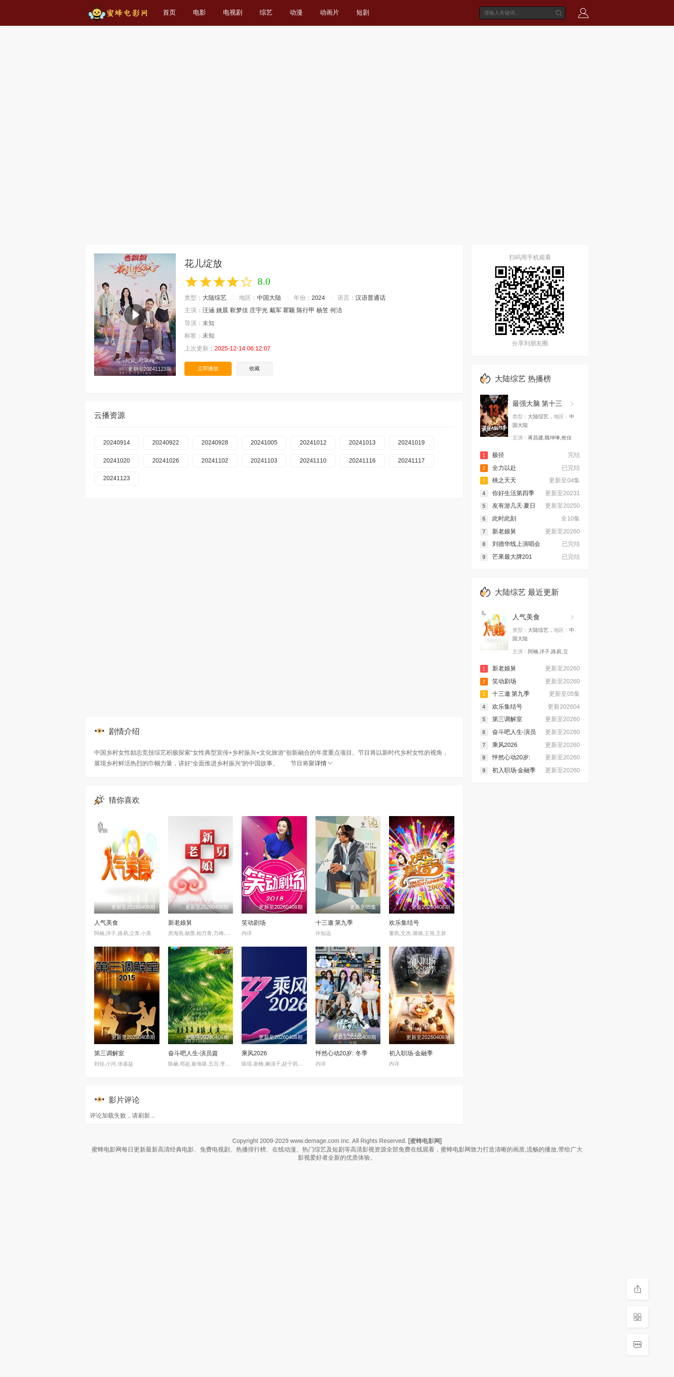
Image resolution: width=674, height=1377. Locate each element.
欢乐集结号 (404, 922)
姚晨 (222, 310)
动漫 (296, 12)
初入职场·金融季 (411, 1053)
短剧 (362, 12)
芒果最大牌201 (506, 556)
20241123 (116, 478)
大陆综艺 (214, 297)
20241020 (116, 460)
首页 (169, 12)
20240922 (165, 442)
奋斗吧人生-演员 (508, 731)
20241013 (362, 442)
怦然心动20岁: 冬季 (342, 1053)
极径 (492, 454)
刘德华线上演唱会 (510, 543)
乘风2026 (254, 1053)
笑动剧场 (254, 922)
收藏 (254, 369)
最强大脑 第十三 (537, 403)
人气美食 (106, 922)
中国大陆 (269, 297)
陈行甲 (306, 310)
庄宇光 (259, 310)
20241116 (362, 460)
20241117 (411, 460)
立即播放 (208, 369)
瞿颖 (289, 310)
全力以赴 (498, 467)
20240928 (215, 442)
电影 (199, 12)
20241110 (313, 460)
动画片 (329, 12)
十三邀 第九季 (334, 922)
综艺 (266, 12)
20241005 (264, 442)
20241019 (411, 442)
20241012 (313, 442)
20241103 (264, 460)
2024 (318, 297)
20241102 (215, 460)
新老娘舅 (180, 922)
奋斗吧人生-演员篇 (193, 1053)
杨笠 (322, 310)
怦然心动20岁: (505, 757)
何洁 (336, 310)
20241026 (165, 460)
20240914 (116, 442)
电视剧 (232, 12)
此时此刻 (498, 518)
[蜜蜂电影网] (425, 1140)
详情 (324, 763)
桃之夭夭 (498, 480)
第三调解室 (109, 1053)
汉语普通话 (370, 297)
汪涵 (208, 310)
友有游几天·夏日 (508, 505)
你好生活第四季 (507, 493)
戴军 (276, 310)
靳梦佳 (239, 310)
